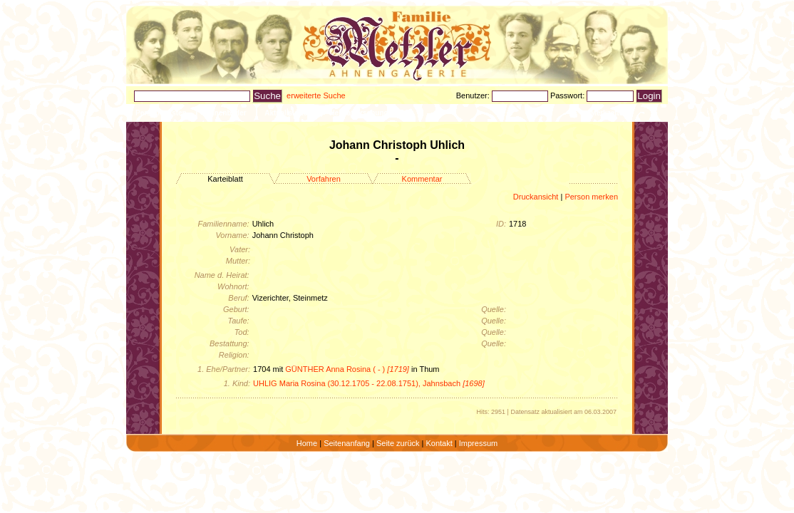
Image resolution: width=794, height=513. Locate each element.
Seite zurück (398, 443)
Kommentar (422, 179)
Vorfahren (323, 179)
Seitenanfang (347, 443)
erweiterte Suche (316, 95)
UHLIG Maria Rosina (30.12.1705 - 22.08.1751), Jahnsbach (369, 383)
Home (307, 443)
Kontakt (439, 443)
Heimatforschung (358, 113)
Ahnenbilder (225, 113)
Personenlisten (161, 113)
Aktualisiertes (287, 113)
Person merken (591, 196)
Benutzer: (474, 95)
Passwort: (568, 95)
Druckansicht (536, 196)
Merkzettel (607, 113)
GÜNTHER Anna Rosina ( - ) (347, 369)
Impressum (478, 443)
